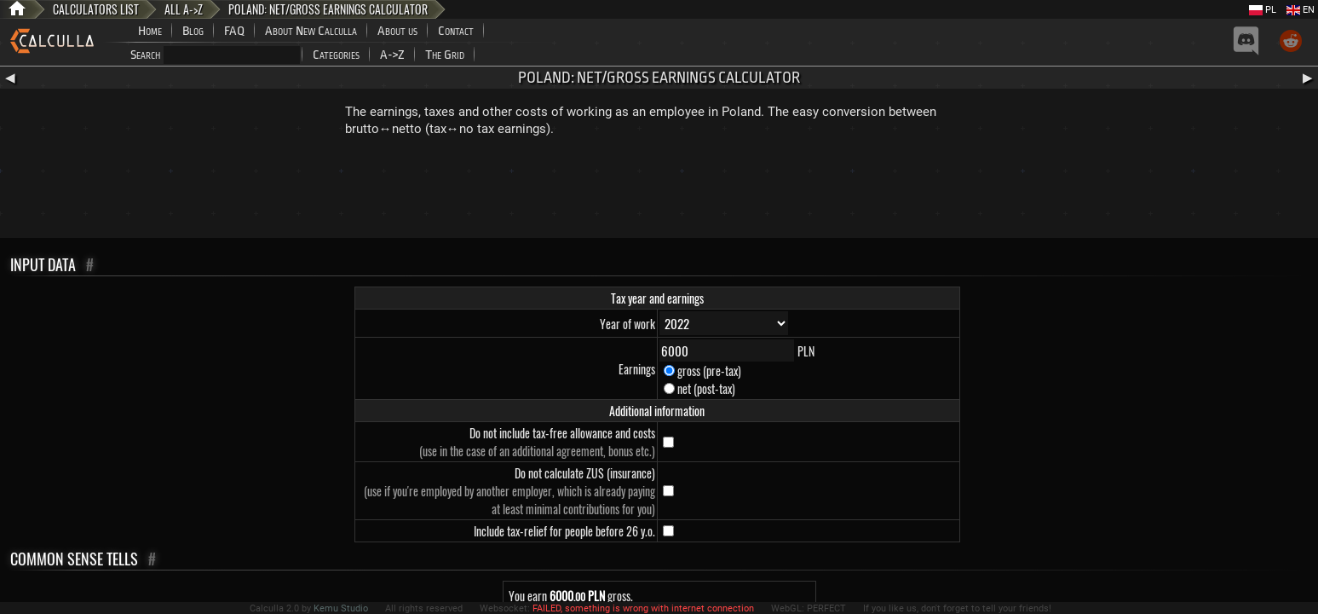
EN (1300, 9)
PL (1262, 9)
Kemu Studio (341, 608)
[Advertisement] (659, 191)
